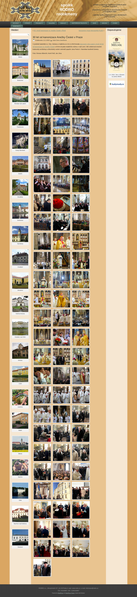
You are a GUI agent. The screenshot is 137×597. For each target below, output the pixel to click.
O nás (115, 23)
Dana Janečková (61, 40)
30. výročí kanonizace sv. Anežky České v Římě (50, 30)
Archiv (104, 23)
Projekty (39, 23)
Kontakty (17, 26)
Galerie (52, 23)
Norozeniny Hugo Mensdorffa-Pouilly (91, 30)
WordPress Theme (70, 593)
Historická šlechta (79, 23)
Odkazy (63, 23)
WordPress (60, 593)
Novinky (16, 23)
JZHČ (94, 23)
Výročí (27, 23)
